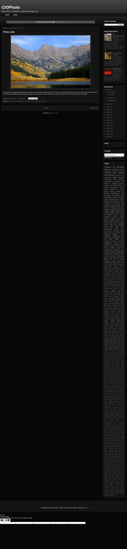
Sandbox (115, 342)
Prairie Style (116, 459)
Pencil (105, 458)
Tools (114, 274)
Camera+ (107, 179)
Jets (108, 370)
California (107, 276)
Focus (105, 420)
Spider (111, 239)
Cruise (117, 278)
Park (123, 456)
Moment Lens (108, 313)
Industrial (106, 310)
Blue (105, 258)
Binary (111, 398)
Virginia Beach (118, 183)
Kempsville (116, 296)
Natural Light (119, 313)
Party (122, 376)
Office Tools (107, 375)
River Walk (110, 383)
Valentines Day (114, 489)
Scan (112, 385)
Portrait (116, 221)
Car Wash (121, 355)
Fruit (119, 279)
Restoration (121, 381)
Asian (117, 394)
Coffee (113, 278)
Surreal (122, 477)
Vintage (114, 347)
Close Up (107, 278)
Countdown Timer (112, 359)
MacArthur (117, 443)
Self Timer (121, 342)
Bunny (106, 401)
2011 (108, 131)
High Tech (115, 334)
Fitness (111, 363)
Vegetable (111, 389)
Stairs (113, 386)
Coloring (106, 409)
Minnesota (121, 312)
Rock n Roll (116, 283)
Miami (112, 339)
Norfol (122, 450)
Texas (106, 290)
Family (106, 295)
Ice (123, 308)
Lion (120, 370)
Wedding (112, 492)
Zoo (122, 262)
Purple (109, 300)
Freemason (107, 332)
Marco (122, 443)
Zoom (122, 301)
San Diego (107, 467)
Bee (116, 325)
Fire (110, 286)
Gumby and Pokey (119, 428)
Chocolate (113, 357)
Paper (119, 456)
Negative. (106, 373)
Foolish (117, 420)
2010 (108, 134)
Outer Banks (111, 456)
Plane (118, 281)
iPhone (106, 303)
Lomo (109, 298)
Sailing (112, 317)
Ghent (119, 206)
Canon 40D (110, 172)
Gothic (111, 428)
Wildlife (111, 349)
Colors (32, 101)
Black (105, 327)
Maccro (110, 337)
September (111, 100)
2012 (108, 128)
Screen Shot (117, 467)
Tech (105, 228)
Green (122, 221)
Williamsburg (120, 322)
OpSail (122, 375)
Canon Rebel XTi (116, 191)
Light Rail (120, 204)
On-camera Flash (115, 375)
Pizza (105, 380)
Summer (111, 477)
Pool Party (115, 380)
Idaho (105, 435)
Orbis (105, 376)
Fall (36, 101)
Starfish (122, 476)
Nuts (110, 453)
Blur (122, 219)
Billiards (122, 396)
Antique (122, 323)
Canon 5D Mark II (18, 101)
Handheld (111, 271)
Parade (118, 376)
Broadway (121, 399)
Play (115, 288)
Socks (109, 472)
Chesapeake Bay (115, 284)
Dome (113, 362)
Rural (105, 466)
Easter (118, 293)
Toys (111, 228)
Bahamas (112, 352)
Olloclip (115, 234)
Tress (105, 485)
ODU (119, 373)
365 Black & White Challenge (114, 186)
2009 (108, 136)
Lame (117, 370)
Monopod (106, 446)
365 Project (119, 179)
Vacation (106, 489)
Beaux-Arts (120, 256)
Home (7, 15)
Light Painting (117, 440)
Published (121, 461)
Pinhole (122, 315)
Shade (113, 469)
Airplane (112, 256)
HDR (110, 262)
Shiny (122, 317)
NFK (123, 372)
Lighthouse (107, 249)
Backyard (106, 352)
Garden (106, 262)
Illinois (109, 435)
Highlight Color (119, 367)
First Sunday (112, 330)
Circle (118, 357)
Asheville (111, 325)
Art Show (117, 350)
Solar (113, 474)
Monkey (122, 445)
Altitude (122, 391)
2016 (108, 117)
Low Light (114, 246)
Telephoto (107, 209)
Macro (107, 170)
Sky (105, 239)
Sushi (105, 479)
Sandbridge (108, 229)
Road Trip (115, 383)
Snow (106, 224)
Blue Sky (10, 101)
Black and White (114, 173)
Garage (122, 422)
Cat (114, 204)
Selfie (113, 300)
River (122, 340)
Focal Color (115, 365)
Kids (122, 279)
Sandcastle (107, 273)
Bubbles (111, 327)
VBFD (122, 487)
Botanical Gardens (118, 208)
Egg (109, 415)
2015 (108, 120)
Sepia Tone (107, 344)
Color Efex (121, 407)
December (111, 92)
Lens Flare (111, 440)
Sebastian (117, 317)
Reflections (115, 193)
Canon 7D (109, 167)
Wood (105, 494)
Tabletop (114, 479)
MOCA (112, 443)
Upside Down (115, 487)
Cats (122, 239)
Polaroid (110, 380)
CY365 (122, 199)
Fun (112, 295)
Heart (122, 332)
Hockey (122, 432)
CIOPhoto (11, 7)
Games (122, 365)
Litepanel (107, 177)
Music (119, 372)
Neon (122, 211)
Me (110, 445)
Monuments (117, 339)
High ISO (107, 334)
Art (113, 244)
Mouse (116, 372)
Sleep (109, 471)
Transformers (120, 484)
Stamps (106, 476)
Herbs (116, 430)
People (111, 340)
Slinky (109, 318)
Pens (105, 300)
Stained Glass (108, 274)
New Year (117, 450)
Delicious (106, 414)
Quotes (106, 463)
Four (123, 420)
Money (117, 445)
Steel (122, 318)
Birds (122, 209)
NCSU (119, 446)
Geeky (110, 308)
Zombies (122, 494)
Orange (122, 271)
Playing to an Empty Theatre (117, 69)
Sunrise (106, 218)
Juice (108, 437)
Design (122, 360)
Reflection (115, 381)
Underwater (107, 487)
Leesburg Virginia (114, 438)
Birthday (115, 398)
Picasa (115, 340)
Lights (116, 271)
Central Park (107, 357)
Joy (105, 437)
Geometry (121, 424)
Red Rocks (112, 464)
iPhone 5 (107, 208)
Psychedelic (107, 461)
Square (122, 474)
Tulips (111, 301)
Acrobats (117, 391)
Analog (111, 350)
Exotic (114, 417)
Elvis (111, 417)
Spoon (110, 386)
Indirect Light (111, 368)
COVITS (116, 401)
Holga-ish (115, 308)
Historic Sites (119, 229)
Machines (113, 281)
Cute (122, 359)
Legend (106, 440)
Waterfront (121, 389)
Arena (105, 394)
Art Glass (117, 233)
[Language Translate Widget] (114, 155)
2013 (108, 125)
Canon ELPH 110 (109, 293)
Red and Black (120, 464)
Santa (112, 467)
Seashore (116, 385)
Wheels (106, 322)
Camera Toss (107, 402)
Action (112, 323)
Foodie (111, 420)
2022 (108, 107)
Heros (110, 432)
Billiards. (106, 398)
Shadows (121, 223)
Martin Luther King (118, 337)
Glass (115, 197)
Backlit (122, 214)
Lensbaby (121, 241)
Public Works (114, 461)
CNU (116, 327)
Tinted (105, 482)
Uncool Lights (108, 347)
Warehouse (121, 490)
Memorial (116, 249)
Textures (122, 388)
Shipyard (118, 469)
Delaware (121, 412)
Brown (122, 354)
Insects (118, 209)
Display (117, 414)
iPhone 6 (113, 206)
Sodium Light (115, 472)
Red (122, 195)
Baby (114, 396)
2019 (108, 109)
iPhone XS (107, 495)
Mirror (122, 266)
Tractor (110, 484)
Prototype (121, 380)
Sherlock (110, 214)
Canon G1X (108, 201)
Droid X (121, 269)
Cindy (122, 284)
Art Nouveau (111, 394)
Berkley (106, 354)
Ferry (113, 419)
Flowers (121, 177)
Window (122, 492)
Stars (122, 386)
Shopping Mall (120, 300)
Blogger (86, 507)
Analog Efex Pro (108, 393)
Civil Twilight (109, 248)
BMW (122, 350)
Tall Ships (116, 388)
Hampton (121, 224)
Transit (106, 256)
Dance (106, 412)
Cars (111, 224)
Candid (119, 402)
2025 (108, 90)
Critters (119, 359)
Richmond (121, 251)
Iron (123, 435)
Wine (117, 274)
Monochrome (108, 242)
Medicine (111, 372)
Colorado (26, 101)
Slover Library (108, 233)
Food (115, 252)
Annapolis (121, 290)
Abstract (106, 323)
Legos (106, 298)
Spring (117, 239)
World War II (111, 494)
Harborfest (111, 430)
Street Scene (108, 226)
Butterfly (115, 258)
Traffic (114, 484)
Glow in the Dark (119, 295)
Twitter (122, 485)
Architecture (108, 181)
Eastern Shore (113, 279)
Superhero (116, 477)
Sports (117, 344)
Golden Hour (108, 238)
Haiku (105, 430)
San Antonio (121, 466)
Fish (123, 419)
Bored (105, 399)
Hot (116, 433)
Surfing (112, 388)
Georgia (113, 425)
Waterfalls (106, 492)
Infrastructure (114, 435)
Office (122, 373)
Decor (106, 286)
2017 (108, 115)
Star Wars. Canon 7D (114, 476)
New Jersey (119, 242)
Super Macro (119, 226)
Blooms (118, 303)
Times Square (120, 480)
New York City (119, 203)
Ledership (106, 438)
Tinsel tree (111, 94)
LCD (111, 370)
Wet (123, 320)
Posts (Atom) (54, 113)
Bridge (113, 291)
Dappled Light (111, 412)
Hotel (119, 433)
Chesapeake (120, 264)
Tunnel (119, 262)
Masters (106, 445)
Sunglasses (107, 388)
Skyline (113, 344)
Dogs (113, 261)
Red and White (108, 381)
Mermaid (113, 445)
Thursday (113, 480)
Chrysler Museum (117, 218)
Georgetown (107, 425)
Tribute (111, 485)
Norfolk (120, 167)
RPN (110, 463)
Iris (118, 435)
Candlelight (121, 276)
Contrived (121, 409)
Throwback (107, 480)
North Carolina (109, 219)
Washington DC (118, 236)
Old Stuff (119, 453)
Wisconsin (121, 268)
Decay (118, 244)
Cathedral (111, 404)
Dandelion (106, 360)
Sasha (122, 216)
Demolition (112, 360)
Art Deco (121, 274)
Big (119, 325)
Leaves (106, 254)
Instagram (121, 252)
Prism (122, 459)
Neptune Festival (108, 450)
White (112, 322)
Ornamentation (111, 376)
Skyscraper (121, 273)
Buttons (110, 401)
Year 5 (117, 494)
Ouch (105, 456)
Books (110, 258)
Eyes (122, 293)
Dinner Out (107, 362)
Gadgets (113, 332)
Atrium (106, 396)
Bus (105, 355)
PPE (116, 456)
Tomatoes (111, 482)
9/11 (114, 391)
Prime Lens (113, 251)
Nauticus (111, 448)
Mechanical (115, 298)
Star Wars (118, 386)
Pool (119, 340)
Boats (122, 303)
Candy (113, 305)
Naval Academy (119, 448)
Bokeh (106, 221)
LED (106, 199)
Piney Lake (9, 32)
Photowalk (121, 378)
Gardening (107, 424)
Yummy (106, 350)
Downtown (120, 248)
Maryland (107, 339)
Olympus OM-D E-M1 (110, 268)
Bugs (110, 269)
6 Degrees (110, 391)
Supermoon (114, 345)
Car (115, 259)
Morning (106, 231)
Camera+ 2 (114, 402)
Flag (105, 271)
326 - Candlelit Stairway (117, 53)
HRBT (118, 332)
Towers (122, 482)
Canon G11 (118, 170)
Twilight (112, 211)
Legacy (122, 438)
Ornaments (114, 315)
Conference (114, 409)
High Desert (116, 432)
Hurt (123, 433)
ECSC (122, 362)
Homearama (107, 433)
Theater (121, 246)
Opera (122, 454)
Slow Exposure (116, 318)
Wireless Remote (119, 349)
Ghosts (122, 425)
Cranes (118, 411)
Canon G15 (108, 185)
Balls (117, 352)
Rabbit (114, 463)
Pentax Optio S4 (113, 378)
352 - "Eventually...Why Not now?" (118, 36)
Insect (112, 310)
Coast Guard (119, 406)
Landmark (121, 335)
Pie (114, 458)
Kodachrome (117, 437)
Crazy (122, 411)
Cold (105, 330)
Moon (122, 238)
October (111, 98)
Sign (112, 252)
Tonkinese (107, 204)
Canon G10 (119, 175)
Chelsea (118, 404)
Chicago (106, 241)
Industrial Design (119, 368)
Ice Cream (112, 335)
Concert (106, 211)
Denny (117, 360)
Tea (123, 479)
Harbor (106, 288)
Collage (115, 306)
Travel (105, 389)
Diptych (112, 414)
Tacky (119, 479)
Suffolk (106, 320)
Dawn (117, 412)
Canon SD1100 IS (113, 328)
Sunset (111, 199)
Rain (105, 223)
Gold (105, 427)
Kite (116, 335)
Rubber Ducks (108, 342)
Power (109, 459)
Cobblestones (107, 407)
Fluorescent (107, 365)
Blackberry (107, 291)
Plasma (117, 458)
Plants (115, 216)
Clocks (109, 306)
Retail (114, 262)
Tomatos (117, 482)
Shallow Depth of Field (111, 213)
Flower (117, 211)
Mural (111, 446)
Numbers (106, 315)
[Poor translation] (7, 520)
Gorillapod (106, 428)
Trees (122, 201)
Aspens (122, 394)
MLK (107, 372)
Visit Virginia (110, 490)
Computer (107, 261)
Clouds (110, 223)
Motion (111, 288)
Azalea (110, 396)
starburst (112, 495)
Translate (117, 157)
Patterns (106, 378)
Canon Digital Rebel (110, 264)
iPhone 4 (114, 189)
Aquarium (116, 393)
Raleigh (122, 463)
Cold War (114, 407)
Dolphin (122, 414)
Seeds (109, 469)
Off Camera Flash (117, 231)
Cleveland (115, 269)
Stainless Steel (119, 254)
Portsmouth (108, 244)
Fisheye (113, 241)
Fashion (106, 363)
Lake (38, 101)
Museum (115, 446)
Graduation (107, 367)
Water (118, 195)
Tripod (106, 203)
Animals (113, 290)
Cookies (106, 411)
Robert (106, 193)
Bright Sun (120, 291)
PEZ (122, 228)
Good (108, 427)
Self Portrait (120, 288)
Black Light (121, 398)
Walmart (116, 490)
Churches (107, 206)
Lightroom (110, 441)
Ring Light (110, 283)
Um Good (121, 345)
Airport (116, 323)
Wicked (117, 492)
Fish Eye (120, 261)
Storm (106, 301)
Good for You (120, 427)
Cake (108, 355)
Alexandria (112, 303)
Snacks (118, 471)
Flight (122, 363)
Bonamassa (107, 305)
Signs (116, 214)
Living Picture (117, 441)
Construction (107, 266)
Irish (121, 435)
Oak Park (114, 453)
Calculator (121, 401)
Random (106, 464)
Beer (118, 396)
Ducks (106, 308)
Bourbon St (115, 399)
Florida (111, 221)
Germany (117, 425)
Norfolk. (106, 453)
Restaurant (116, 201)
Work (105, 391)
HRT (122, 206)
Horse (113, 433)
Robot (119, 383)
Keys (112, 437)
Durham (118, 362)
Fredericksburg (108, 422)
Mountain (43, 101)
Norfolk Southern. (119, 451)
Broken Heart (116, 354)
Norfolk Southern (108, 451)
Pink (111, 254)
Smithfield (113, 471)
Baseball (122, 352)
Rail (118, 463)
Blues (106, 269)
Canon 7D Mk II (114, 355)
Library (118, 310)
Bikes (122, 325)
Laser (122, 296)
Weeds (118, 320)
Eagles (106, 415)
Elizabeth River (115, 415)
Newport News (113, 373)
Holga (105, 368)
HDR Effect (108, 296)
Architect (121, 393)
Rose (122, 234)
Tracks (106, 484)
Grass (112, 367)
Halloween (116, 238)
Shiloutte (114, 273)
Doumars (121, 306)
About (15, 15)
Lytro (105, 337)
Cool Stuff (112, 411)
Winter (113, 209)
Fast (110, 419)
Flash (115, 223)
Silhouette (107, 236)
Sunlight (112, 320)
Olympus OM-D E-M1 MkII (113, 454)
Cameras (113, 276)
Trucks (116, 485)
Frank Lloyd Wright (118, 286)
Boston (110, 399)
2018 (108, 112)
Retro (105, 383)
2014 (108, 123)
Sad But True (110, 466)
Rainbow (106, 317)
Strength (106, 477)
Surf (109, 284)
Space (117, 474)
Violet (116, 389)
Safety (115, 466)
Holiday (121, 197)
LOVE (113, 370)
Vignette (116, 301)
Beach (117, 199)
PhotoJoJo (110, 458)
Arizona (106, 325)
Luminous (106, 443)
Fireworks (118, 419)
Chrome (121, 328)
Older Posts (94, 108)
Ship (105, 318)
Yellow (118, 219)
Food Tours (120, 330)
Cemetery (107, 216)
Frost (116, 422)
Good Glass (113, 427)
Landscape (107, 281)
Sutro (109, 479)
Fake (118, 417)
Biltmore (111, 354)
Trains (117, 228)
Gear (114, 424)
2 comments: (22, 98)
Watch (119, 347)
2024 (108, 104)
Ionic (105, 370)
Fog (110, 295)
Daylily (116, 266)
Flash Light (117, 363)
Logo (122, 441)
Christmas (108, 197)
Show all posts (60, 22)
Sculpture (107, 252)
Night (114, 177)
